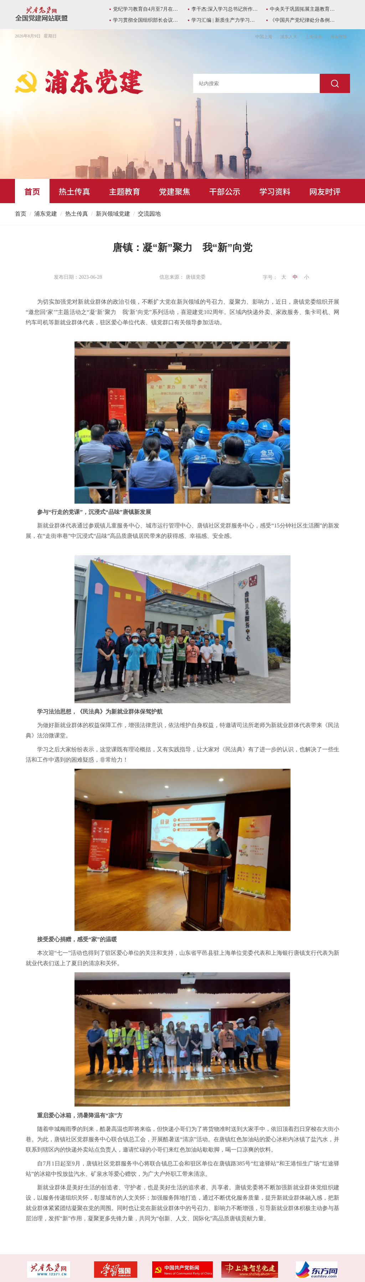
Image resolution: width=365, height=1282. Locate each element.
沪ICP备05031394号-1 (49, 1255)
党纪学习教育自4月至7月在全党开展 (146, 9)
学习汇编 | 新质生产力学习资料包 (225, 20)
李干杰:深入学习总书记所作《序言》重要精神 (225, 9)
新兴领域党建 (113, 214)
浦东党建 (45, 214)
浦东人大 (288, 36)
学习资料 (275, 191)
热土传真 (74, 191)
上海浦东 (313, 36)
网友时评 (325, 191)
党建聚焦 (174, 191)
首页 (32, 191)
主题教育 (124, 191)
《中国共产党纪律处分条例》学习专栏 (303, 20)
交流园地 (149, 214)
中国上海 (263, 36)
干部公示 (225, 191)
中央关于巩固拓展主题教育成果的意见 (303, 9)
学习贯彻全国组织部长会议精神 (146, 20)
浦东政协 (338, 36)
